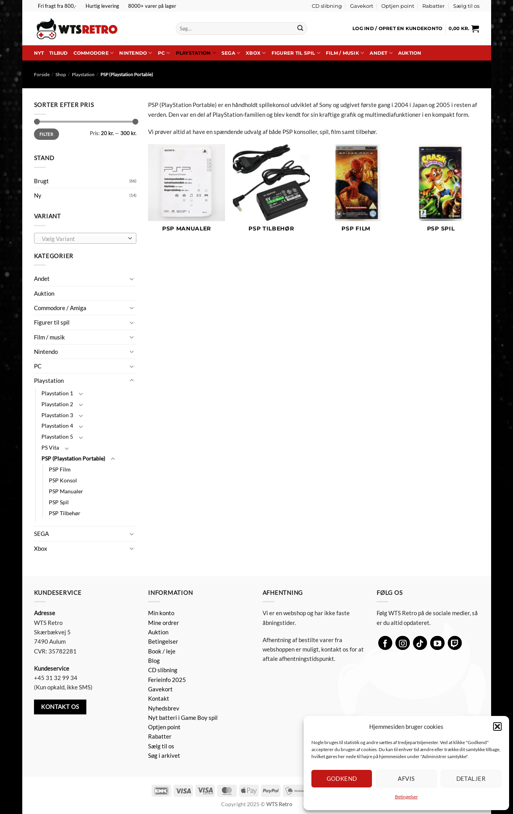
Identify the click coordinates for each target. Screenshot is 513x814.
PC (164, 53)
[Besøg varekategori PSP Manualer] (186, 192)
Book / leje (161, 651)
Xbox (256, 53)
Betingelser (406, 797)
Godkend (342, 778)
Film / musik (345, 53)
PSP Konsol (63, 480)
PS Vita (50, 447)
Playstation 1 (57, 393)
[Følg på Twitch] (455, 643)
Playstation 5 (57, 436)
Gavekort (361, 6)
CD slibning (327, 6)
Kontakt (158, 698)
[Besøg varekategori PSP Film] (356, 192)
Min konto (161, 612)
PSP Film (60, 469)
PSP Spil (59, 502)
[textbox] (83, 238)
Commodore (93, 53)
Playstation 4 (57, 425)
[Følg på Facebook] (385, 643)
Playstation (196, 53)
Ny (37, 195)
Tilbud (58, 53)
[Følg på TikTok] (420, 643)
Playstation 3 (57, 415)
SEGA (231, 53)
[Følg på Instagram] (403, 643)
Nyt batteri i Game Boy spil (183, 717)
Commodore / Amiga (60, 307)
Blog (154, 660)
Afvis (406, 778)
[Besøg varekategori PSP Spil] (440, 192)
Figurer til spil (296, 53)
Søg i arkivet (164, 755)
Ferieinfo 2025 (167, 679)
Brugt (41, 180)
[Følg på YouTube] (437, 643)
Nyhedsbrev (163, 708)
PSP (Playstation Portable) (73, 458)
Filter (46, 134)
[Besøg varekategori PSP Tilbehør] (271, 192)
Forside (42, 74)
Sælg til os (466, 6)
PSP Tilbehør (64, 513)
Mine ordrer (163, 622)
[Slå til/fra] (131, 278)
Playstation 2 (57, 404)
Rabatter (433, 6)
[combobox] (85, 238)
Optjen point (397, 6)
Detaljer (471, 778)
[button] (497, 726)
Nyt (39, 53)
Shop (60, 74)
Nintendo (135, 53)
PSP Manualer (66, 491)
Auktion (410, 53)
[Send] (300, 28)
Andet (381, 53)
